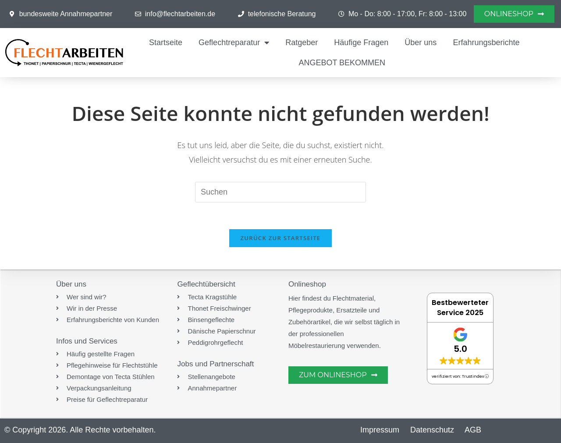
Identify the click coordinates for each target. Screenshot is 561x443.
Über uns (421, 42)
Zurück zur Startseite (281, 238)
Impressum (379, 429)
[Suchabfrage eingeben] (280, 192)
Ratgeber (301, 42)
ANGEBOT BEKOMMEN (341, 62)
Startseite (165, 42)
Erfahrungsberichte (486, 42)
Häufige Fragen (361, 42)
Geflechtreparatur (234, 42)
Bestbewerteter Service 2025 (460, 308)
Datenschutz (432, 429)
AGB (473, 429)
